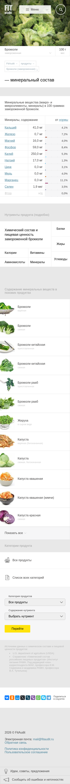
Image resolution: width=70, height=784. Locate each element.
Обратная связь (16, 742)
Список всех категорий (24, 577)
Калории (10, 252)
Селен (9, 186)
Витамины (37, 252)
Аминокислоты (15, 262)
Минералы (37, 262)
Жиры (61, 244)
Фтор (8, 193)
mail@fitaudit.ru (43, 739)
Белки (61, 228)
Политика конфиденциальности (27, 748)
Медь (8, 173)
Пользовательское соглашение (26, 752)
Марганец (11, 180)
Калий (9, 153)
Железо (10, 134)
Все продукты (18, 560)
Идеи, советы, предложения (29, 771)
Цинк (8, 167)
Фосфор (10, 147)
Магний (10, 140)
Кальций (10, 127)
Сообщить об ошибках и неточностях (37, 779)
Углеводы (60, 259)
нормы (63, 119)
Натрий (10, 160)
